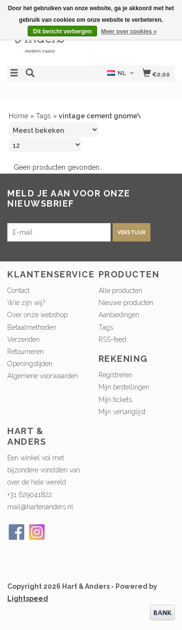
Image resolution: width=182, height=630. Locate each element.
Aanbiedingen (119, 315)
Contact (18, 290)
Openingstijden (29, 364)
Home (18, 116)
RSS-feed (112, 339)
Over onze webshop (37, 315)
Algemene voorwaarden (42, 376)
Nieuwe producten (126, 303)
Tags (43, 116)
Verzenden (23, 339)
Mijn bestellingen (124, 387)
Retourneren (25, 351)
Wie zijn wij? (26, 303)
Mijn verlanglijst (122, 412)
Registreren (115, 375)
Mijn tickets (115, 400)
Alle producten (120, 290)
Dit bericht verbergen (62, 31)
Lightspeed (27, 598)
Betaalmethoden (31, 327)
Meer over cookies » (129, 31)
